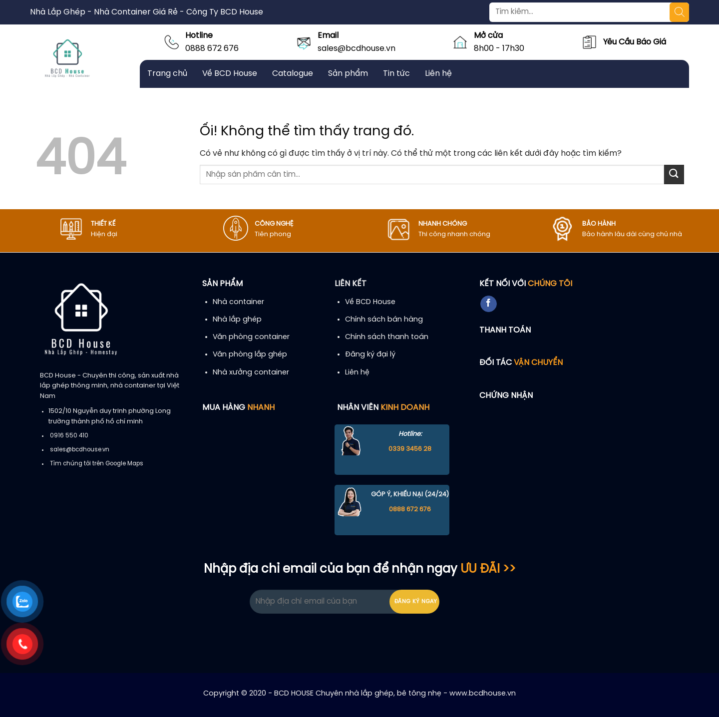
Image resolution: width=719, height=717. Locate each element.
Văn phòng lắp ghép (250, 354)
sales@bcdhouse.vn (356, 48)
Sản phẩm (348, 73)
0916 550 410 (69, 436)
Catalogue (292, 73)
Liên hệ (438, 73)
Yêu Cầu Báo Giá (634, 42)
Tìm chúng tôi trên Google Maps (96, 464)
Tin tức (396, 73)
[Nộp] (674, 174)
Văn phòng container (251, 337)
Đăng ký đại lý (370, 354)
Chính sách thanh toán (386, 337)
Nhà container (238, 302)
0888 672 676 (212, 48)
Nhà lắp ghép (237, 320)
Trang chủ (167, 73)
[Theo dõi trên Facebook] (488, 304)
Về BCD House (229, 73)
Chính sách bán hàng (384, 320)
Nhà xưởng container (251, 372)
